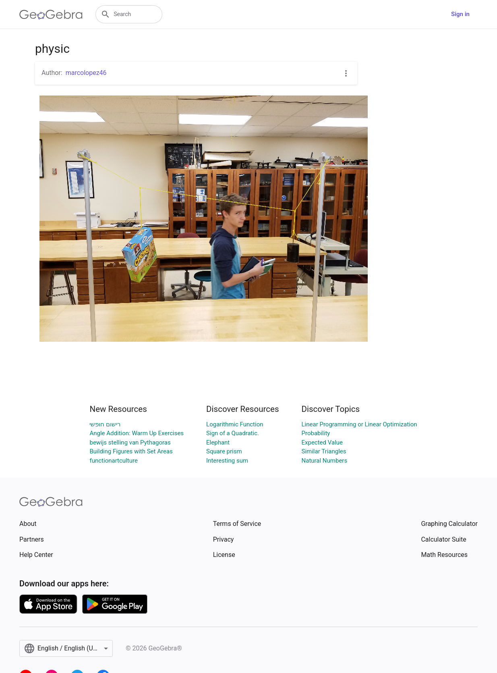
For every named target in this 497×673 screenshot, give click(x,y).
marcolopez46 (86, 73)
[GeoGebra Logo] (51, 14)
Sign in (460, 14)
